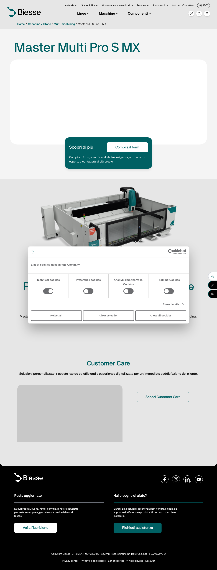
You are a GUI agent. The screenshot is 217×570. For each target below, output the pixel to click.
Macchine (109, 13)
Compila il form (127, 147)
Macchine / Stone (39, 24)
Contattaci (188, 5)
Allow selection (108, 315)
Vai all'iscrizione (35, 528)
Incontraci (161, 5)
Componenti (140, 13)
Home (21, 24)
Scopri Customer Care (162, 397)
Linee (83, 13)
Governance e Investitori (118, 5)
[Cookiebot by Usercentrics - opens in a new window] (170, 251)
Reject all (56, 315)
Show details (171, 304)
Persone (143, 5)
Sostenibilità (90, 5)
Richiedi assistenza (137, 528)
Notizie (176, 5)
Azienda (71, 5)
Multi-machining (64, 24)
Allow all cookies (161, 315)
